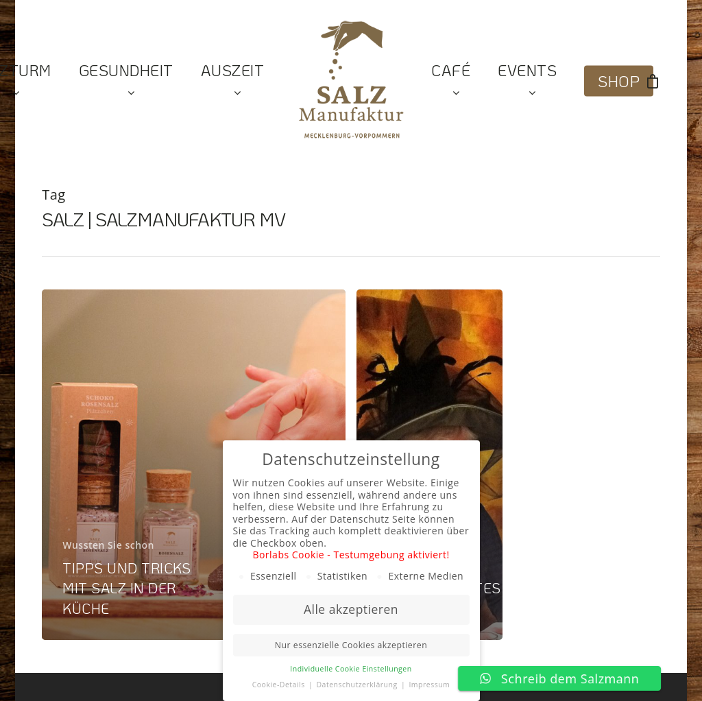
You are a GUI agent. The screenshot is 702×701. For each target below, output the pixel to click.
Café (450, 81)
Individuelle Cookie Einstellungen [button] (350, 669)
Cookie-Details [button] (279, 684)
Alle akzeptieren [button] (351, 609)
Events (527, 81)
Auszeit (233, 81)
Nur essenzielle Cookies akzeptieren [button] (351, 645)
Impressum (429, 684)
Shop (619, 81)
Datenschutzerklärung (357, 684)
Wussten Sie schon (108, 544)
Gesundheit (126, 81)
